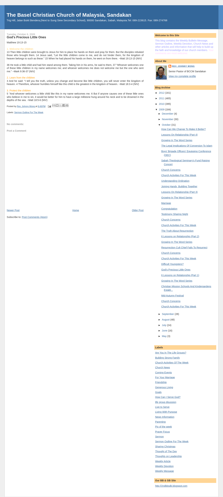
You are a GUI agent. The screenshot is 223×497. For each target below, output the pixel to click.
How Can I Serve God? (167, 397)
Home (75, 210)
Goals (158, 392)
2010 (162, 104)
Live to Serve (162, 407)
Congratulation (169, 208)
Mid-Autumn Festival (172, 295)
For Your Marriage (165, 377)
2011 (162, 98)
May (164, 336)
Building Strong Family (167, 357)
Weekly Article (163, 461)
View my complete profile (182, 76)
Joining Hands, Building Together (179, 186)
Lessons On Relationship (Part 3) (179, 192)
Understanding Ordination (175, 180)
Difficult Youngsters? (172, 264)
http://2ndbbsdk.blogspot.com (171, 485)
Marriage (166, 203)
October (166, 124)
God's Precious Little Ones (175, 269)
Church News (162, 367)
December (168, 113)
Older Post (138, 210)
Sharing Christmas (165, 446)
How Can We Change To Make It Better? (183, 129)
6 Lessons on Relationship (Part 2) (180, 236)
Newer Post (13, 210)
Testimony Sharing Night (174, 214)
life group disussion (165, 402)
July (164, 325)
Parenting (160, 421)
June (165, 330)
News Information (164, 417)
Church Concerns (170, 170)
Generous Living (164, 387)
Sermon (159, 436)
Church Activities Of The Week (171, 362)
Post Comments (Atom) (34, 217)
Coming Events (163, 372)
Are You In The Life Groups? (170, 352)
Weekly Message (164, 471)
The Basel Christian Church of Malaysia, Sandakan (69, 15)
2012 (162, 92)
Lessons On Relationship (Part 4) (179, 134)
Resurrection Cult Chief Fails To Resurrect (184, 247)
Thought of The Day (166, 451)
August (166, 319)
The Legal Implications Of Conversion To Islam (186, 145)
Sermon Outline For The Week (28, 112)
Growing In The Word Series (176, 140)
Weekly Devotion (164, 466)
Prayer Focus (162, 431)
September (168, 314)
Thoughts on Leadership (168, 456)
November (168, 119)
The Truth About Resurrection (177, 230)
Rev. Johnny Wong (183, 66)
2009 (162, 109)
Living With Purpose (166, 411)
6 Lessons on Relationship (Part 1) (180, 275)
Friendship (161, 382)
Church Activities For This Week (178, 175)
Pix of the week (163, 426)
